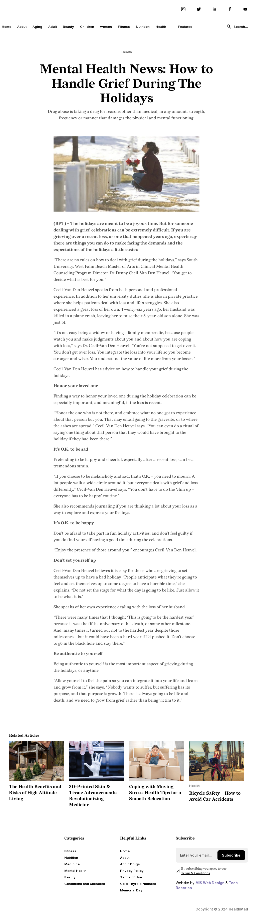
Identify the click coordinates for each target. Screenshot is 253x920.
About (22, 27)
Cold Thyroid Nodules (138, 884)
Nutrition (143, 27)
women (106, 27)
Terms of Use (131, 877)
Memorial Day (131, 890)
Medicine (72, 864)
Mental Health (75, 871)
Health (161, 27)
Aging (37, 27)
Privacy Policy (132, 871)
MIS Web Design (209, 883)
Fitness (124, 27)
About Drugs (130, 864)
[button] (182, 27)
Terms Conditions (195, 873)
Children (87, 27)
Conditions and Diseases (84, 884)
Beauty (68, 27)
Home (6, 27)
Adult (52, 27)
